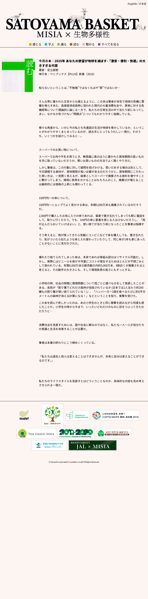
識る (62, 44)
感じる (35, 44)
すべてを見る (108, 44)
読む (74, 44)
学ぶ (49, 44)
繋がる (88, 44)
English (132, 3)
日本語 (142, 3)
